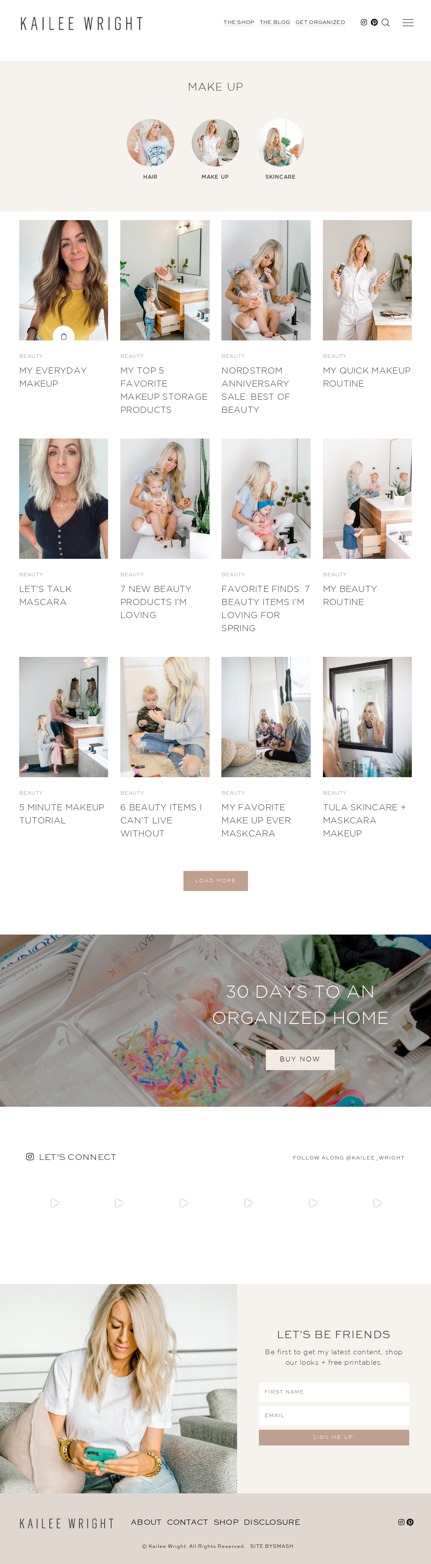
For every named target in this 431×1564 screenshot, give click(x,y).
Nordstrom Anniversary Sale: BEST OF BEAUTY (255, 390)
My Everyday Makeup (53, 377)
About (146, 1523)
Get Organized (320, 22)
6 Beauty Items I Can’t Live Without (161, 821)
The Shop (239, 22)
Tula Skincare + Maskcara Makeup (365, 821)
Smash (283, 1546)
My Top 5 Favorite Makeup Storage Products (163, 390)
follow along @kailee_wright (349, 1158)
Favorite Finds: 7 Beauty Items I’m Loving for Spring (265, 608)
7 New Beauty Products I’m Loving (156, 602)
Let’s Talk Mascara (45, 595)
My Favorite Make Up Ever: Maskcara (257, 821)
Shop (226, 1523)
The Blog (275, 22)
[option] (150, 150)
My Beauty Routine (350, 595)
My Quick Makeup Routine (367, 377)
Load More (215, 880)
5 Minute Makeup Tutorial (62, 814)
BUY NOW (300, 1059)
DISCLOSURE (272, 1523)
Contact (187, 1523)
